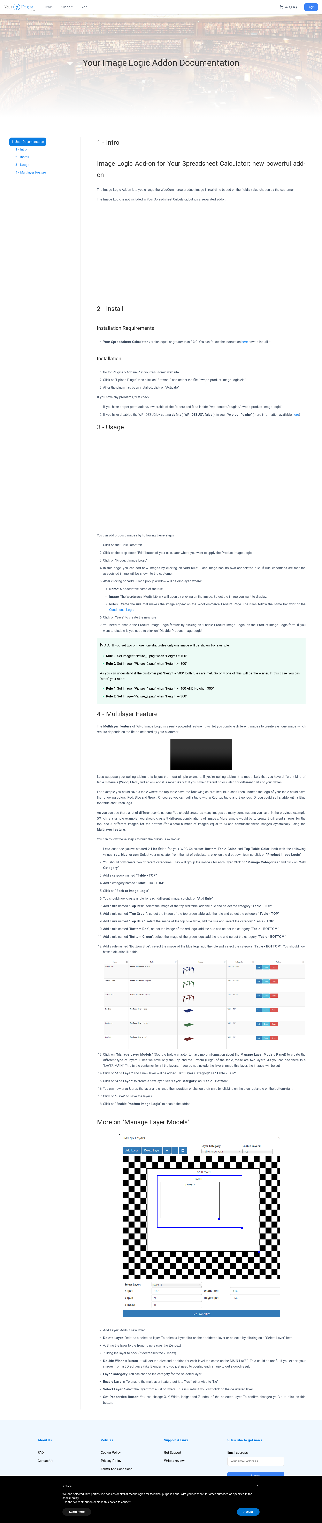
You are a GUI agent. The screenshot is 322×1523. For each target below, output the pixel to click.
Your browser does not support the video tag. (201, 754)
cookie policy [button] (70, 1498)
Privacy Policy (111, 1461)
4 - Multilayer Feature (30, 172)
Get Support (172, 1453)
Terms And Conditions (116, 1469)
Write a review (174, 1461)
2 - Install (22, 157)
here (245, 342)
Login (311, 7)
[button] (257, 1485)
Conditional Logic (121, 610)
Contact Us (45, 1461)
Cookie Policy (111, 1453)
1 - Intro (21, 149)
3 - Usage (22, 165)
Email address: (255, 1458)
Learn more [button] (77, 1511)
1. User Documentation (28, 142)
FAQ (41, 1453)
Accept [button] (248, 1511)
